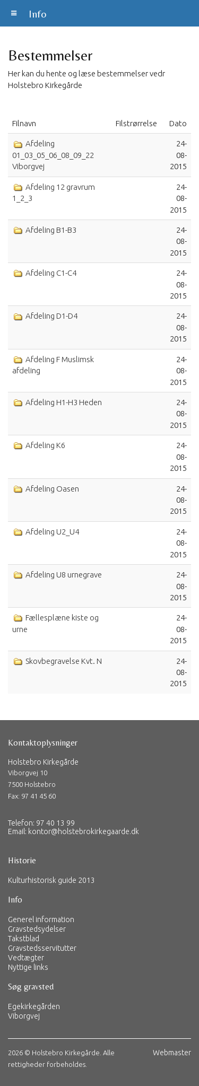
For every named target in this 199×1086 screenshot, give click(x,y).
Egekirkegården (34, 1006)
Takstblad (23, 938)
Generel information (41, 919)
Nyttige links (28, 967)
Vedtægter (26, 957)
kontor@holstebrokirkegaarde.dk (83, 831)
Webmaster (172, 1052)
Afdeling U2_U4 (51, 531)
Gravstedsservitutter (42, 948)
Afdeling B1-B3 (50, 229)
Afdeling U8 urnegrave (63, 574)
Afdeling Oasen (51, 488)
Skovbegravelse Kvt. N (63, 660)
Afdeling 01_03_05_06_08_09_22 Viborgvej (53, 155)
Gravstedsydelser (37, 929)
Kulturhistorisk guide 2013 (51, 880)
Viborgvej (24, 1016)
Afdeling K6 (44, 445)
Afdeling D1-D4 (50, 315)
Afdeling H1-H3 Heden (63, 402)
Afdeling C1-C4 (50, 272)
